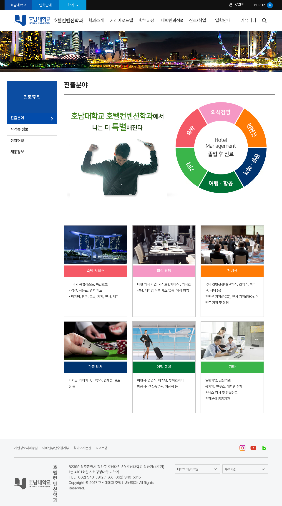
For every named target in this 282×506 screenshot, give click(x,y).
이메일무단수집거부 (55, 448)
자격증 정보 (19, 129)
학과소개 (96, 20)
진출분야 (17, 118)
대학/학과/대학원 (188, 469)
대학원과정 (172, 20)
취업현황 (17, 140)
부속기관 (230, 469)
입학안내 (45, 5)
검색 (264, 21)
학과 (73, 5)
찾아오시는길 (82, 448)
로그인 (239, 4)
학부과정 (146, 20)
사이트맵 (102, 448)
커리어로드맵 (121, 20)
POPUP (263, 5)
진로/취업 (197, 20)
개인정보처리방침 (26, 448)
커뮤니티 (248, 20)
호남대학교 (18, 5)
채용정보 (17, 152)
